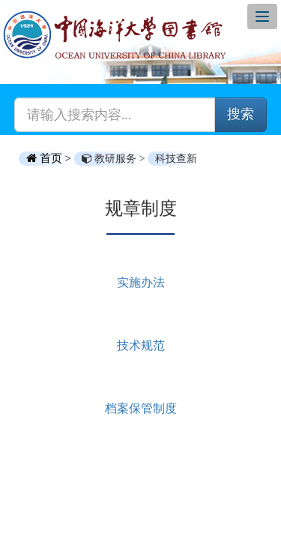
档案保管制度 (141, 408)
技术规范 (141, 345)
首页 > (50, 158)
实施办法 (141, 282)
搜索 (240, 114)
